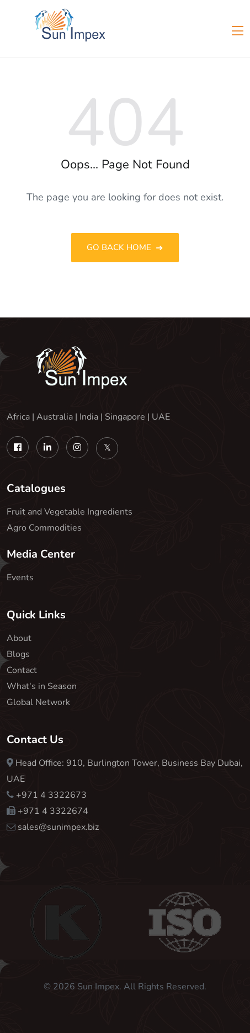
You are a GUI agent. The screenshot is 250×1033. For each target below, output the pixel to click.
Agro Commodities (44, 528)
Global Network (38, 702)
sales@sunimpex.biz (58, 827)
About (19, 638)
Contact (22, 670)
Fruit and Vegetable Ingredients (69, 512)
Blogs (18, 654)
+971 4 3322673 (51, 795)
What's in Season (42, 686)
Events (20, 577)
